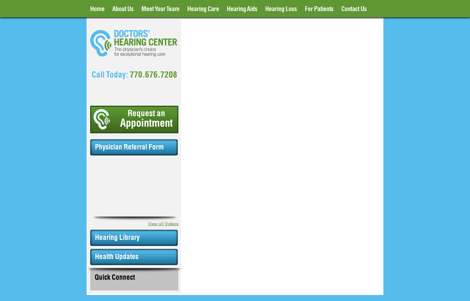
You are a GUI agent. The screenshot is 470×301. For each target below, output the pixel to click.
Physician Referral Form (129, 147)
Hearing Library (117, 237)
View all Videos (163, 224)
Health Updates (116, 257)
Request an (146, 119)
